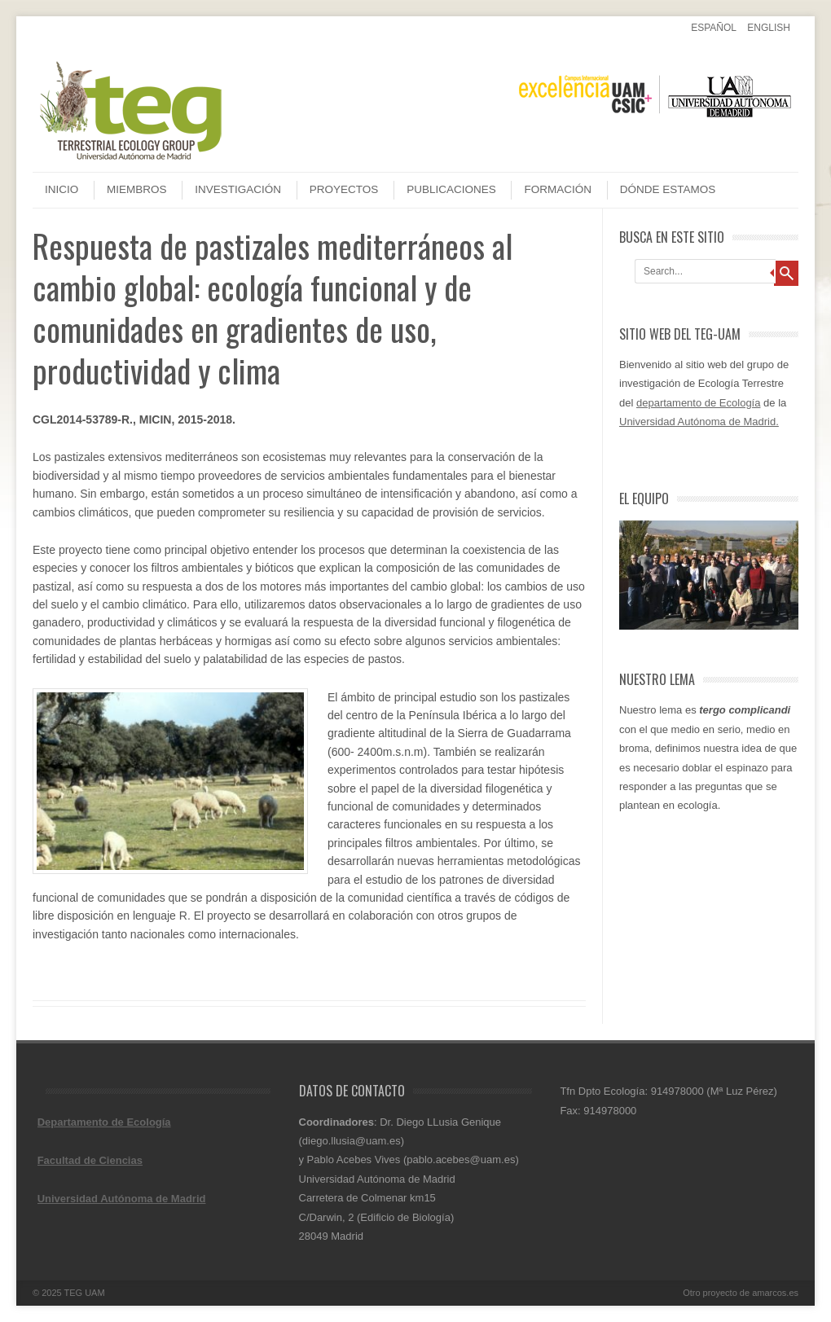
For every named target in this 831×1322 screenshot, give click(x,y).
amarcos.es (775, 1293)
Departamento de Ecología (104, 1122)
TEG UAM (84, 1293)
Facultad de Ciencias (90, 1160)
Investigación (238, 189)
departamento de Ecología (698, 403)
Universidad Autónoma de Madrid (121, 1198)
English (768, 27)
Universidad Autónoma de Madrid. (699, 421)
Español (713, 27)
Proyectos (344, 189)
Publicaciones (451, 189)
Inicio (61, 189)
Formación (557, 189)
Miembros (137, 189)
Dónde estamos (668, 189)
